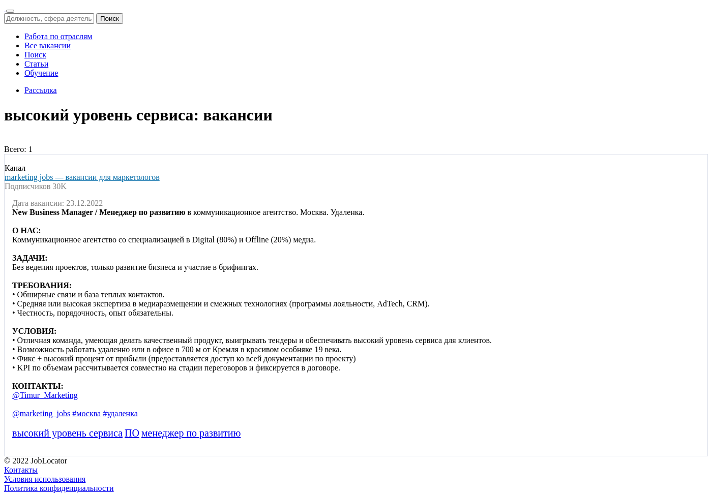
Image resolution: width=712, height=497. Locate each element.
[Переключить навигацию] (10, 11)
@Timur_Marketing (45, 395)
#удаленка (120, 413)
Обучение (41, 73)
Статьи (36, 63)
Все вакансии (47, 45)
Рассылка (40, 90)
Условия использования (44, 479)
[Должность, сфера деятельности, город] (49, 18)
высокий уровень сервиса (67, 433)
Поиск (109, 18)
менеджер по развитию (191, 433)
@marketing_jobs (41, 413)
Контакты (21, 469)
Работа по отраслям (58, 36)
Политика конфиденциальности (59, 488)
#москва (86, 413)
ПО (132, 433)
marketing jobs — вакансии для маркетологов (82, 177)
